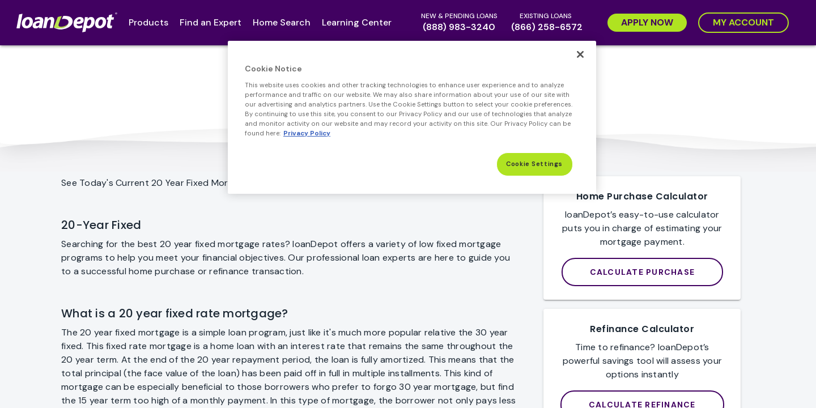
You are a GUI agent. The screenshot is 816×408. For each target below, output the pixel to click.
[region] (412, 117)
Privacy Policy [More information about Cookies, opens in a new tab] (306, 133)
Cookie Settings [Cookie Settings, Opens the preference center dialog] (534, 164)
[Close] (580, 54)
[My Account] (743, 22)
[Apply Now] (647, 23)
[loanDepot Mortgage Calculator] (643, 272)
